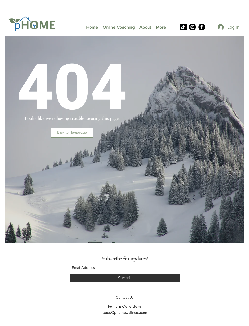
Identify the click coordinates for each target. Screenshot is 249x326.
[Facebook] (201, 27)
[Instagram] (192, 27)
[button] (72, 133)
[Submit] (125, 278)
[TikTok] (183, 27)
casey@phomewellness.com (124, 312)
